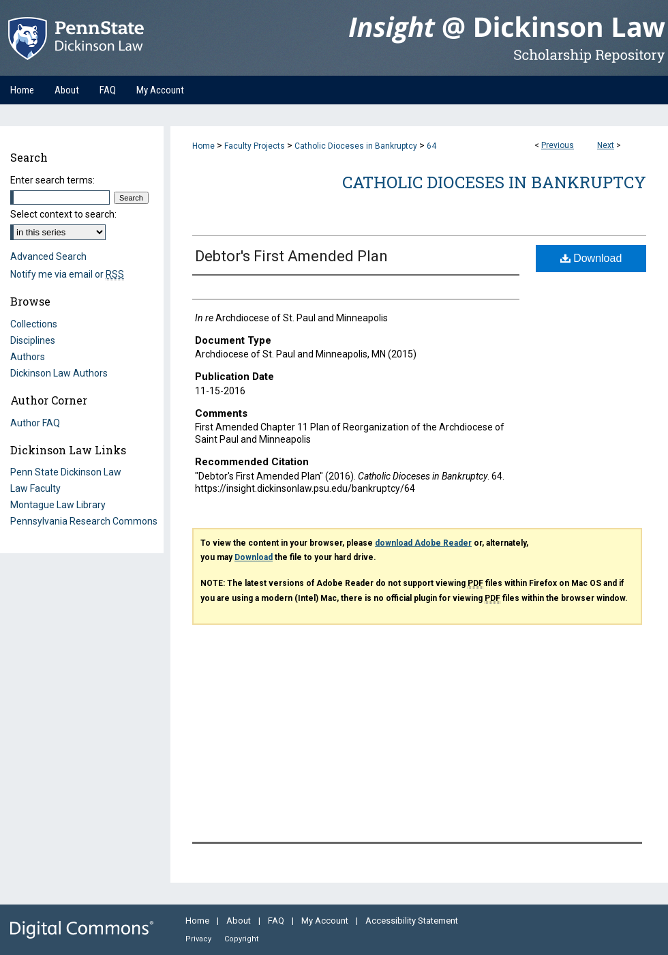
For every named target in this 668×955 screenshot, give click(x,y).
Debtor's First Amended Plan (291, 256)
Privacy (199, 939)
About (239, 920)
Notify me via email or (67, 274)
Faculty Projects (254, 146)
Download (591, 258)
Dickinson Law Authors (59, 373)
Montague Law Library (58, 504)
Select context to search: (63, 214)
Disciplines (32, 340)
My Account (325, 920)
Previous (557, 145)
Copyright (241, 939)
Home (203, 146)
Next (605, 145)
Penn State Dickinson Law (65, 472)
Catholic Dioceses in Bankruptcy (355, 146)
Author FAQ (35, 422)
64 (431, 146)
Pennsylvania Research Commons (83, 521)
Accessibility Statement (411, 920)
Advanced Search (48, 256)
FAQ (277, 920)
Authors (27, 356)
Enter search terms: (52, 180)
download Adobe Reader (423, 543)
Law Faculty (35, 488)
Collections (33, 324)
